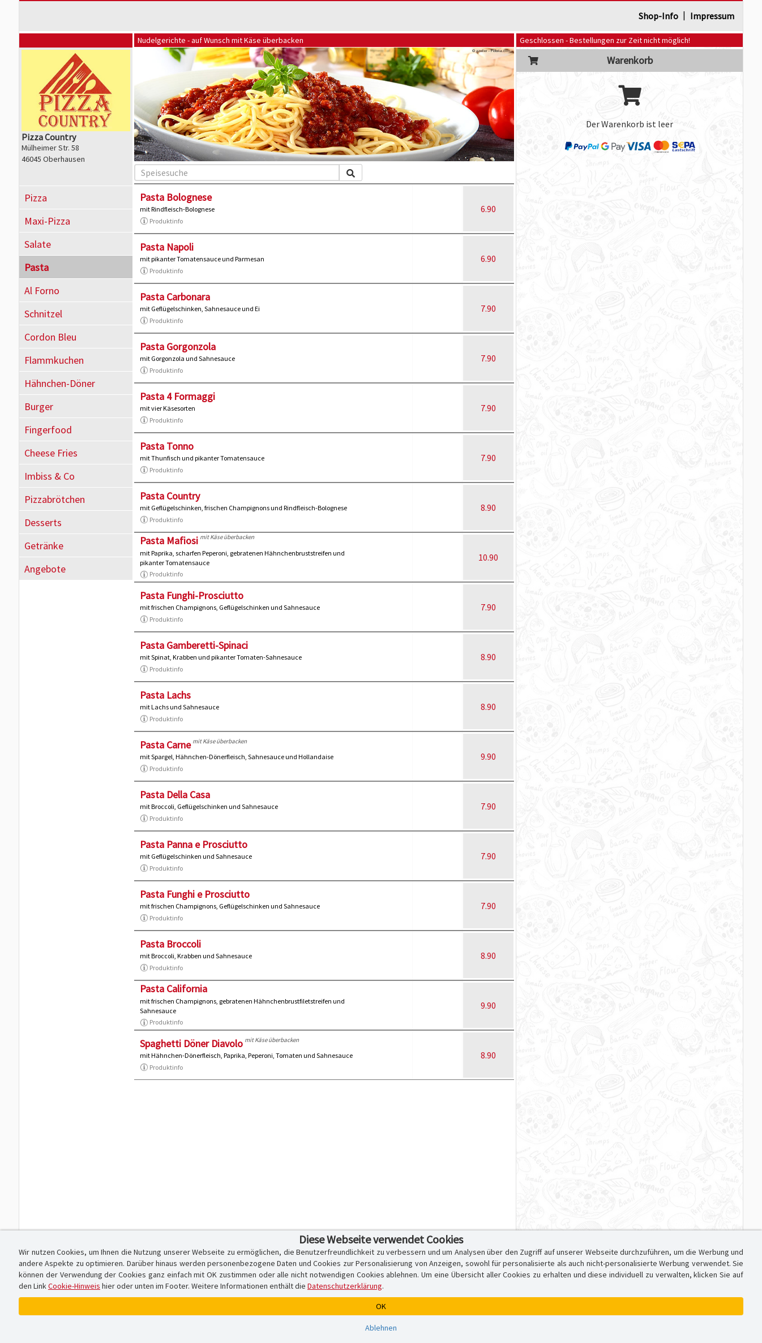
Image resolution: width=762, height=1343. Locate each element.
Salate (37, 244)
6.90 (488, 208)
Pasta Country (170, 495)
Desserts (43, 522)
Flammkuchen (54, 360)
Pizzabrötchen (54, 499)
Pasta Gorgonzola (178, 346)
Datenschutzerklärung (344, 1286)
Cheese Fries (51, 452)
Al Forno (41, 290)
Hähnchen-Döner (59, 383)
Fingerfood (48, 429)
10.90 (488, 557)
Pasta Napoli (167, 246)
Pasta (36, 267)
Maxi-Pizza (47, 220)
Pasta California (173, 988)
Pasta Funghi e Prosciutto (195, 894)
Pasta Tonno (167, 446)
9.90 (488, 756)
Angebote (45, 568)
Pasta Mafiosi (169, 540)
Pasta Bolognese (176, 197)
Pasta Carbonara (175, 296)
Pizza (35, 197)
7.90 (488, 308)
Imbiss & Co (49, 476)
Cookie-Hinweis (74, 1286)
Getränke (43, 545)
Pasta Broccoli (170, 943)
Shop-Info (658, 15)
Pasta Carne (165, 744)
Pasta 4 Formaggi (177, 396)
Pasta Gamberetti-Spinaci (194, 645)
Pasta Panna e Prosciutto (193, 844)
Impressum (712, 15)
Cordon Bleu (50, 336)
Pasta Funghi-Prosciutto (191, 595)
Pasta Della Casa (175, 794)
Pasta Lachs (165, 694)
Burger (38, 406)
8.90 (488, 507)
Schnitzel (43, 313)
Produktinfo (161, 221)
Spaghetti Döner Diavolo (191, 1043)
